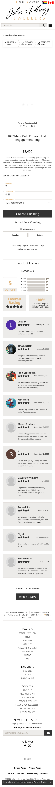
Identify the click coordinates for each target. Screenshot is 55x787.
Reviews (27, 271)
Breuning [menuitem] (27, 671)
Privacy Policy (35, 768)
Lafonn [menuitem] (28, 674)
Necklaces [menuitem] (27, 651)
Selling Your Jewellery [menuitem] (28, 705)
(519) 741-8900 (27, 125)
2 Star (23, 287)
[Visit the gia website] (27, 759)
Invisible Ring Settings (14, 35)
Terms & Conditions (15, 773)
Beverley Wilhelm (28, 477)
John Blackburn (27, 372)
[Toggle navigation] (50, 25)
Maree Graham (26, 424)
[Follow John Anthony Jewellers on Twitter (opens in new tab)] (29, 745)
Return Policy (20, 768)
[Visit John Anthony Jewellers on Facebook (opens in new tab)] (25, 745)
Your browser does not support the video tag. (28, 73)
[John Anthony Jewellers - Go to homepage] (28, 12)
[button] (20, 2)
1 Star (23, 290)
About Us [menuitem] (27, 690)
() (47, 278)
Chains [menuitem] (27, 655)
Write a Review (27, 596)
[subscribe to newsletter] (48, 733)
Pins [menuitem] (27, 659)
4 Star (23, 281)
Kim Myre (23, 399)
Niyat (21, 534)
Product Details (27, 263)
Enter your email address (27, 727)
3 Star (23, 284)
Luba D (22, 321)
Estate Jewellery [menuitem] (27, 633)
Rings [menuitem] (27, 637)
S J (19, 451)
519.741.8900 (36, 615)
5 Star (23, 278)
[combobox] (20, 25)
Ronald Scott (25, 507)
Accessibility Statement (37, 773)
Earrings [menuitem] (27, 640)
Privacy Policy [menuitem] (27, 708)
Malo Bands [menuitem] (27, 678)
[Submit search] (43, 25)
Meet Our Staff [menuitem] (27, 694)
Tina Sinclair (25, 345)
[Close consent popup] (50, 782)
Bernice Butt (25, 558)
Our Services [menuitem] (27, 697)
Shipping (15, 235)
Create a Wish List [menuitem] (28, 701)
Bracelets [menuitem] (27, 644)
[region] (27, 86)
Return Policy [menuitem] (27, 712)
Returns (40, 235)
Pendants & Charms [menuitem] (27, 648)
